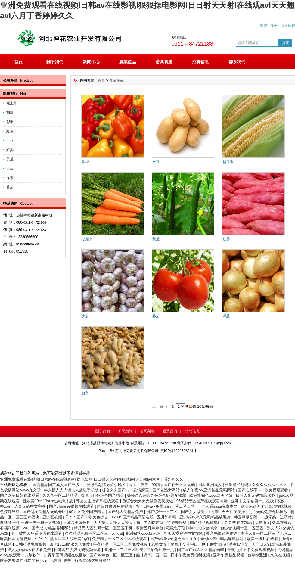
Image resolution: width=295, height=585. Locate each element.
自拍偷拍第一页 (161, 549)
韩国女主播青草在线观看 (98, 501)
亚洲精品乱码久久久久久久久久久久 (257, 484)
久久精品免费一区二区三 (87, 533)
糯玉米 (11, 103)
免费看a (262, 522)
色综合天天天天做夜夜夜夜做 (148, 501)
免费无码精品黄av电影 (229, 544)
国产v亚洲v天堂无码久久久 (174, 539)
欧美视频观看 (277, 490)
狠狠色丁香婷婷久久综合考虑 (192, 528)
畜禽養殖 (164, 61)
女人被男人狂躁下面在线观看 (37, 533)
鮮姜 (10, 150)
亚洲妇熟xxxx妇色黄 (143, 533)
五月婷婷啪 (167, 517)
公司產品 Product (18, 80)
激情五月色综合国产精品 (103, 495)
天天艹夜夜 (139, 484)
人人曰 (117, 533)
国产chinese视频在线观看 (72, 506)
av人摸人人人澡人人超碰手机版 (72, 490)
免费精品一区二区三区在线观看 (120, 539)
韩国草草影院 (246, 517)
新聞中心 (91, 61)
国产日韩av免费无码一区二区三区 (165, 506)
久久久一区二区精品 (60, 495)
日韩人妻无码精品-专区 (256, 495)
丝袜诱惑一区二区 (152, 555)
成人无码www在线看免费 (29, 549)
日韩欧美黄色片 (77, 522)
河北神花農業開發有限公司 (136, 451)
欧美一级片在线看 (263, 539)
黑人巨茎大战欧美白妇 (70, 539)
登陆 (263, 25)
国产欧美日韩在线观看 (20, 495)
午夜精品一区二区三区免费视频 (121, 544)
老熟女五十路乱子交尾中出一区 (179, 544)
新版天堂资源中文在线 (184, 533)
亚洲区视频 (52, 517)
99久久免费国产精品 (87, 511)
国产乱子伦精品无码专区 (45, 511)
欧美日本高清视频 (16, 539)
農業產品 (127, 61)
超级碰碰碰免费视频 (115, 506)
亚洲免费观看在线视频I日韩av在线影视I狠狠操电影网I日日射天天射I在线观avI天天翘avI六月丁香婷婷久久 (91, 479)
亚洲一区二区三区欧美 (124, 549)
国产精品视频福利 (206, 522)
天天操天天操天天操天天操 (118, 522)
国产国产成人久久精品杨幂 (201, 549)
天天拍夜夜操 (234, 511)
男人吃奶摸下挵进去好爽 (166, 522)
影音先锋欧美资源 (222, 533)
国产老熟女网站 (166, 490)
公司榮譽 (147, 431)
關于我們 (54, 61)
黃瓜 (10, 159)
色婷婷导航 (10, 511)
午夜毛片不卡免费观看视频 (251, 549)
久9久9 (41, 539)
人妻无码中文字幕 (30, 506)
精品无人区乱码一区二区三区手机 (104, 528)
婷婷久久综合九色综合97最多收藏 (157, 495)
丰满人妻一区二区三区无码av (267, 533)
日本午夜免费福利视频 (191, 555)
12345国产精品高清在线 (133, 517)
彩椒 (10, 122)
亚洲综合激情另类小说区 (104, 484)
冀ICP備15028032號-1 (178, 451)
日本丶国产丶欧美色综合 (87, 517)
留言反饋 (288, 25)
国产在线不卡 (250, 490)
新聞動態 (125, 431)
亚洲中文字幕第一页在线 (253, 501)
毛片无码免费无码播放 (268, 511)
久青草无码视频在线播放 (66, 555)
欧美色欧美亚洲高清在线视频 (267, 506)
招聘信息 (200, 61)
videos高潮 (52, 560)
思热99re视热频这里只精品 (88, 560)
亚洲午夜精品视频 (229, 555)
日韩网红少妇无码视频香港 (78, 549)
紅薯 (10, 131)
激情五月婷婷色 (150, 528)
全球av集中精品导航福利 (222, 539)
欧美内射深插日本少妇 (20, 560)
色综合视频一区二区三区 (242, 528)
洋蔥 (10, 178)
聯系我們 (236, 61)
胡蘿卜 (11, 112)
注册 (274, 25)
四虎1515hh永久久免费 (70, 544)
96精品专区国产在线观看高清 (202, 501)
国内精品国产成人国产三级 (57, 484)
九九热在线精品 (239, 522)
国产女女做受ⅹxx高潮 (200, 511)
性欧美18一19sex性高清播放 (48, 501)
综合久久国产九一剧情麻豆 (126, 490)
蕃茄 (10, 187)
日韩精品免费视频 (31, 544)
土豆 (10, 140)
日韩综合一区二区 (162, 511)
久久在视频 (280, 555)
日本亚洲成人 (210, 484)
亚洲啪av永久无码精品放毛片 (205, 517)
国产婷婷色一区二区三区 (112, 555)
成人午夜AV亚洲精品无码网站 (209, 490)
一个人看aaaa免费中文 (218, 506)
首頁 (18, 61)
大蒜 (10, 168)
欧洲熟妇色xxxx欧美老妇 (211, 495)
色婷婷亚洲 (257, 555)
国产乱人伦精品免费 (126, 511)
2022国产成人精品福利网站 (47, 528)
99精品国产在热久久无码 (174, 484)
